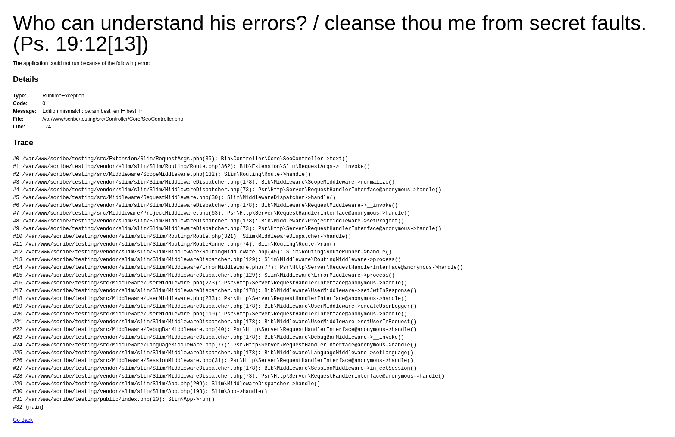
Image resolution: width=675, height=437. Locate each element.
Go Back (23, 420)
